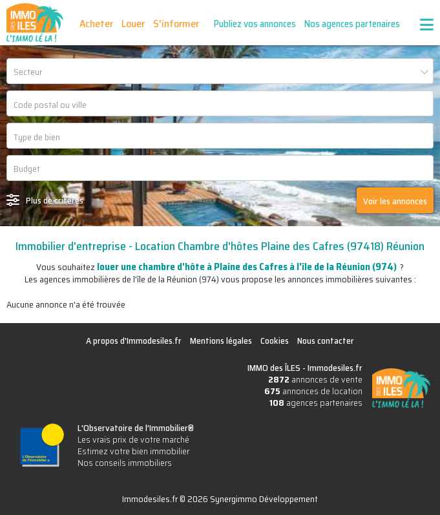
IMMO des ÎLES (34, 22)
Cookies (274, 340)
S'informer (176, 24)
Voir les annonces (395, 201)
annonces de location (313, 391)
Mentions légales (221, 340)
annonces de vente (315, 379)
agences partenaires (315, 402)
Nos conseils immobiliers (125, 463)
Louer (133, 24)
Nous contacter (325, 340)
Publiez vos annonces (255, 24)
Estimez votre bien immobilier (133, 451)
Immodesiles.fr (335, 368)
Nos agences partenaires (352, 24)
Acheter (96, 24)
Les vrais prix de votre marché (133, 439)
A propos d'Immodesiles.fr (134, 340)
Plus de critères (54, 200)
